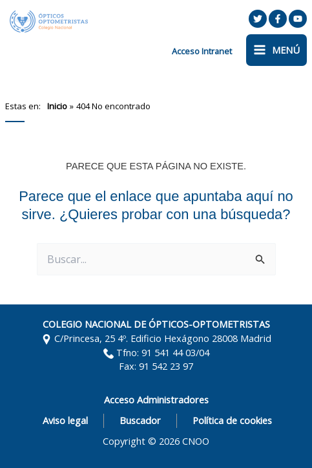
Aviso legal (65, 420)
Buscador (140, 420)
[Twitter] (258, 19)
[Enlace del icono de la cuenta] (202, 51)
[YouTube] (298, 19)
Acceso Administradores (156, 399)
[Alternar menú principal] (276, 50)
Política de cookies (232, 420)
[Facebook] (278, 19)
